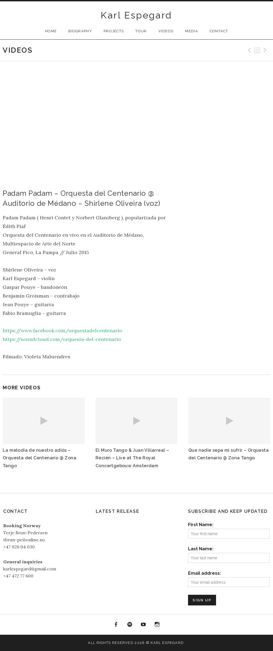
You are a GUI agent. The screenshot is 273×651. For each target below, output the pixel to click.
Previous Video (248, 50)
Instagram (157, 625)
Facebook (116, 625)
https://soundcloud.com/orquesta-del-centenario (62, 339)
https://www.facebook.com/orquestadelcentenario (62, 330)
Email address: (204, 573)
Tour (141, 31)
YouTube (143, 625)
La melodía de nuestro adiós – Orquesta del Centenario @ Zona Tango (39, 458)
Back (257, 50)
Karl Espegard (136, 15)
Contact (219, 31)
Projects (114, 31)
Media (191, 31)
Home (51, 31)
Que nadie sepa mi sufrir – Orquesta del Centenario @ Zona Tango (228, 454)
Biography (80, 31)
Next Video (266, 50)
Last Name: (200, 548)
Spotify (130, 625)
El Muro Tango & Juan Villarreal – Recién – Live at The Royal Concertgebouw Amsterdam (132, 458)
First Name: (200, 524)
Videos (166, 31)
